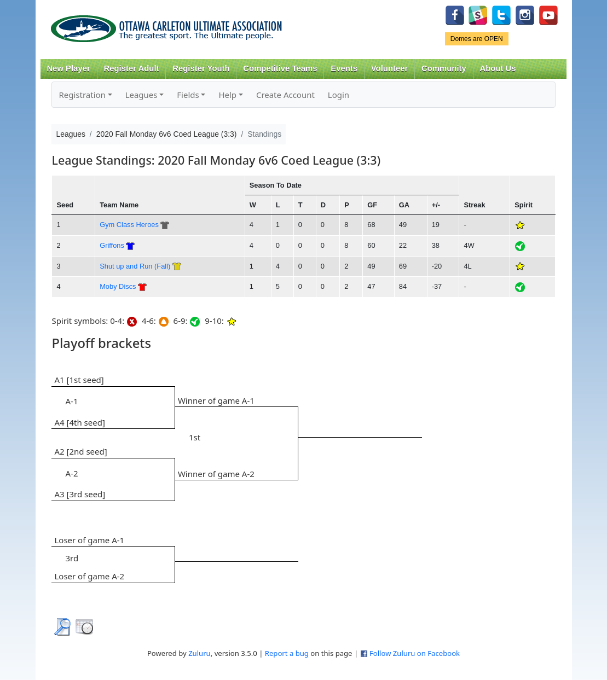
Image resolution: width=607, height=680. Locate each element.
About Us (498, 68)
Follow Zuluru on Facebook (414, 653)
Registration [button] (82, 94)
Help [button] (227, 94)
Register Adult (131, 68)
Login (338, 94)
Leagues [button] (141, 94)
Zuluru (199, 653)
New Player (68, 68)
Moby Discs (118, 286)
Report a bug (287, 653)
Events (344, 68)
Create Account (285, 94)
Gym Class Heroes (129, 224)
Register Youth (200, 68)
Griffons (112, 245)
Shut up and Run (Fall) (135, 266)
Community (443, 68)
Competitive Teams (280, 68)
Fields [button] (188, 94)
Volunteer (389, 68)
